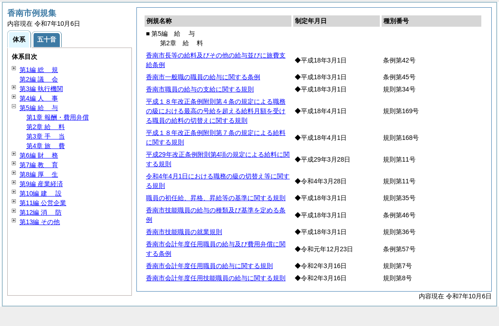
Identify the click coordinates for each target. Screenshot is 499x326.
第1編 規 (38, 69)
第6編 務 (38, 155)
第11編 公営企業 (42, 202)
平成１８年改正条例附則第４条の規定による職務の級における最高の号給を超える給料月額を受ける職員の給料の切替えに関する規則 (216, 111)
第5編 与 (38, 107)
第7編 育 (38, 164)
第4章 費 (45, 145)
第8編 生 (38, 174)
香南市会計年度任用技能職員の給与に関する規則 (216, 278)
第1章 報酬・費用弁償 (57, 117)
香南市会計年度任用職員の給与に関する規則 (209, 265)
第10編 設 (40, 193)
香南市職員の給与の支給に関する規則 (200, 89)
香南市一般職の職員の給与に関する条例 (203, 77)
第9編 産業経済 (41, 183)
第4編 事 (38, 98)
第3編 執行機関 (41, 88)
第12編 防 (40, 212)
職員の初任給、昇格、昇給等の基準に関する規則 (216, 197)
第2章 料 (45, 126)
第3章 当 (45, 136)
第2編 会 (38, 79)
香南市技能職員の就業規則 (184, 231)
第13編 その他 (39, 221)
